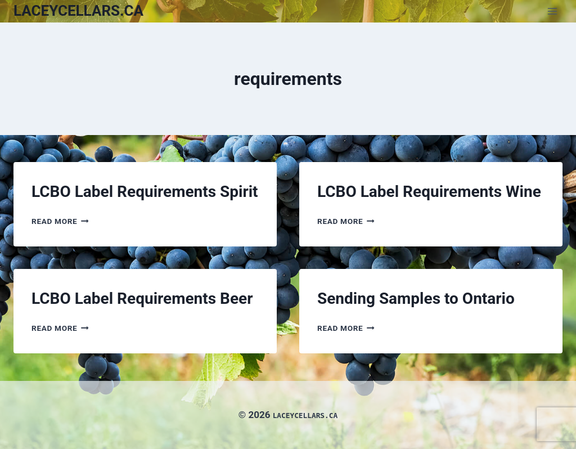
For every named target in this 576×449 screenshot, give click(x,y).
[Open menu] (552, 11)
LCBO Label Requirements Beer (142, 298)
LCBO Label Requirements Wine (429, 191)
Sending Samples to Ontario (416, 298)
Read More (60, 221)
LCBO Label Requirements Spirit (145, 191)
